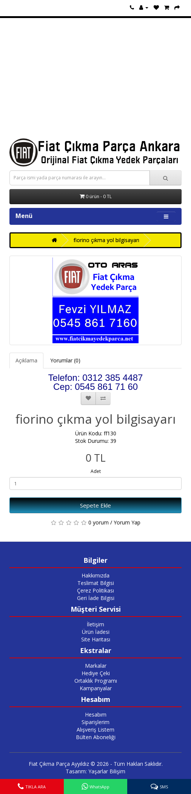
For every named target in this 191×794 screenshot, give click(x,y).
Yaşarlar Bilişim (106, 771)
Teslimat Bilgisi (95, 582)
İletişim (95, 624)
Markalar (95, 665)
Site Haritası (95, 639)
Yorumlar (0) (65, 360)
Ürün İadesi (95, 631)
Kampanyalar (96, 688)
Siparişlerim (95, 722)
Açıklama (26, 360)
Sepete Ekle (95, 505)
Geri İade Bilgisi (95, 598)
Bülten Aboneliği (96, 737)
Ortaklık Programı (95, 680)
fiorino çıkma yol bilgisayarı (106, 240)
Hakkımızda (95, 575)
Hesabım (95, 714)
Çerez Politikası (95, 590)
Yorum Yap (127, 522)
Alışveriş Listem (95, 729)
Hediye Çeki (96, 673)
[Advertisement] (95, 78)
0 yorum (98, 522)
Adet (96, 471)
